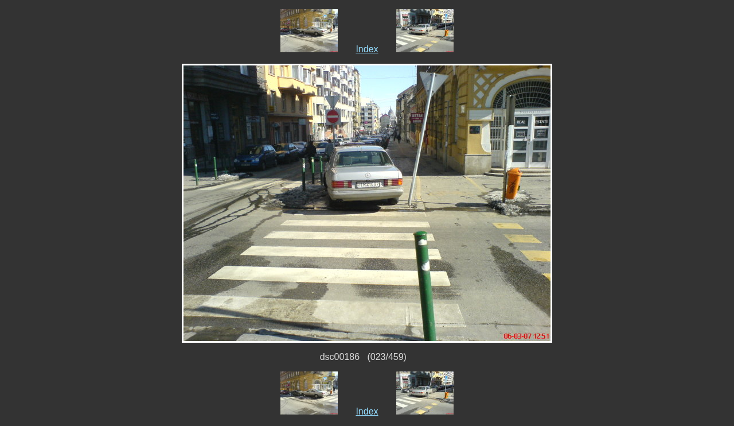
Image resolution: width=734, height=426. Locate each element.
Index (367, 49)
